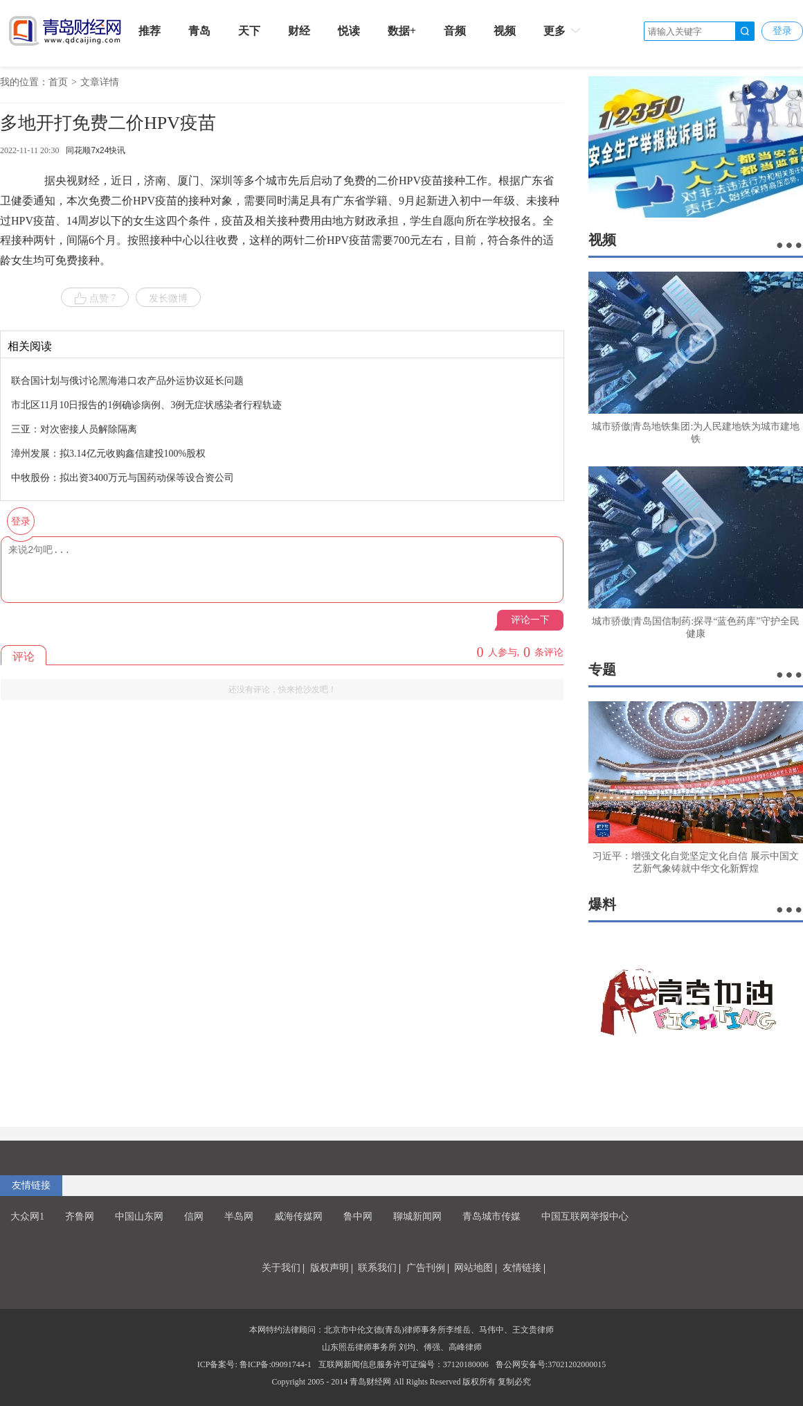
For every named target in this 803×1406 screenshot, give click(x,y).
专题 (602, 669)
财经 (299, 31)
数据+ (402, 31)
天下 (249, 31)
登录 (782, 31)
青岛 (199, 31)
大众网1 (27, 1216)
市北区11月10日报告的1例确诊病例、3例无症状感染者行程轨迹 (146, 405)
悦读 (349, 31)
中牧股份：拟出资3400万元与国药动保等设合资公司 (122, 478)
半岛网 (238, 1216)
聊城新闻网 (417, 1216)
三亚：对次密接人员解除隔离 (74, 429)
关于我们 (281, 1268)
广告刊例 (425, 1268)
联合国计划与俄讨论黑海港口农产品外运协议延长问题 (127, 381)
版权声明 (329, 1268)
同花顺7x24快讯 (95, 150)
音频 (455, 31)
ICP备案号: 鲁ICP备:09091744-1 (254, 1364)
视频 (505, 31)
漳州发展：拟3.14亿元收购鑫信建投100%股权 (108, 453)
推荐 (149, 31)
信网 (194, 1216)
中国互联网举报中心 (585, 1216)
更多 (563, 30)
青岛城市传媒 (491, 1216)
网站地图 (473, 1268)
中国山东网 (139, 1216)
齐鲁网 (79, 1216)
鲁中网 (357, 1216)
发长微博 (168, 298)
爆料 (602, 904)
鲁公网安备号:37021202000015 (551, 1364)
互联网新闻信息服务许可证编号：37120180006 (403, 1364)
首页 (58, 82)
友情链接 (31, 1185)
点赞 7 (95, 299)
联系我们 (377, 1268)
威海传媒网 (298, 1216)
